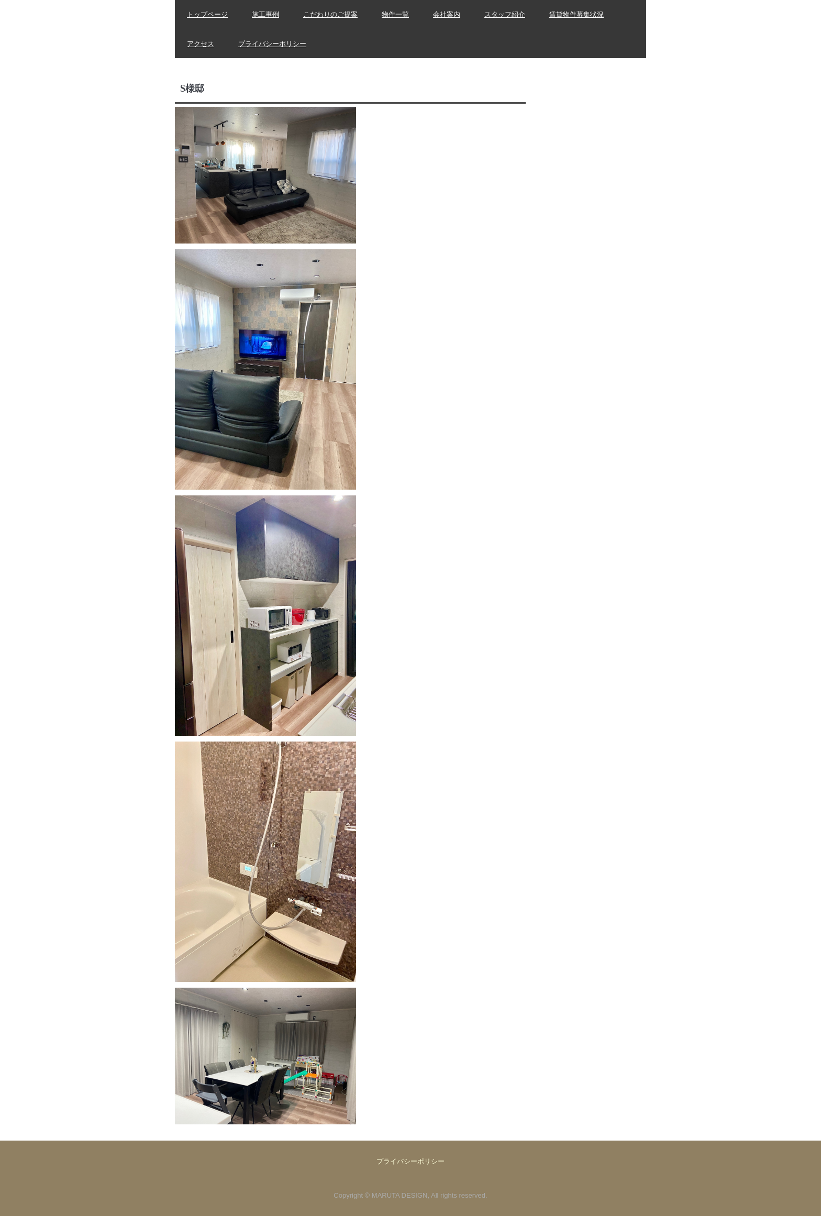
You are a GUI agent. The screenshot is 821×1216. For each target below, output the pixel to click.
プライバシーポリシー (272, 44)
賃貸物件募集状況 (576, 14)
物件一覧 (395, 14)
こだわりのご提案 (330, 14)
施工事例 (265, 14)
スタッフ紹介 (504, 14)
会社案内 (446, 14)
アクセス (200, 44)
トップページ (207, 14)
